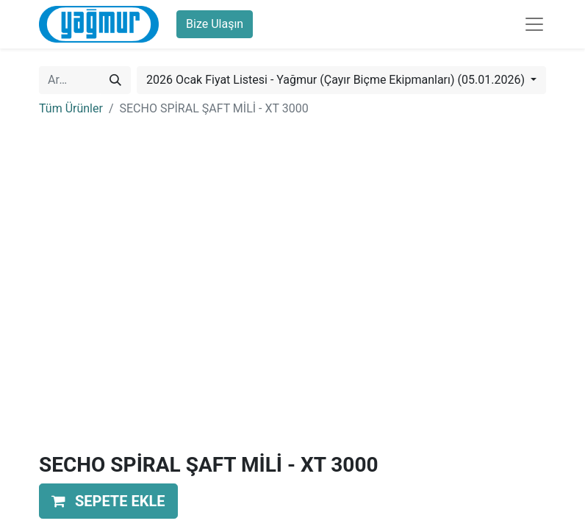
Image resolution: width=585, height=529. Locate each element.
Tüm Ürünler (71, 108)
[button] (108, 501)
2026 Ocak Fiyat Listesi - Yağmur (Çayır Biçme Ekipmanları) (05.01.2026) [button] (337, 80)
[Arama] (115, 80)
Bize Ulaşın (214, 24)
